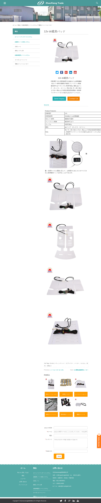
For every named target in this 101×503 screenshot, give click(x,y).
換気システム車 (19, 50)
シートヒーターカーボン (57, 370)
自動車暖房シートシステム (29, 25)
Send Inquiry (59, 99)
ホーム (14, 25)
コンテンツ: (48, 439)
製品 (19, 25)
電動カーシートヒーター (45, 25)
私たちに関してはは (23, 472)
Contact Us (73, 99)
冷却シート (18, 46)
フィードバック (23, 484)
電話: (50, 435)
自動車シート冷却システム (22, 42)
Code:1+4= (49, 451)
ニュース (23, 478)
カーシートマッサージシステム (23, 37)
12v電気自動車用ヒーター (81, 370)
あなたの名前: (48, 427)
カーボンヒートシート (21, 60)
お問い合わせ (23, 481)
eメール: (49, 431)
